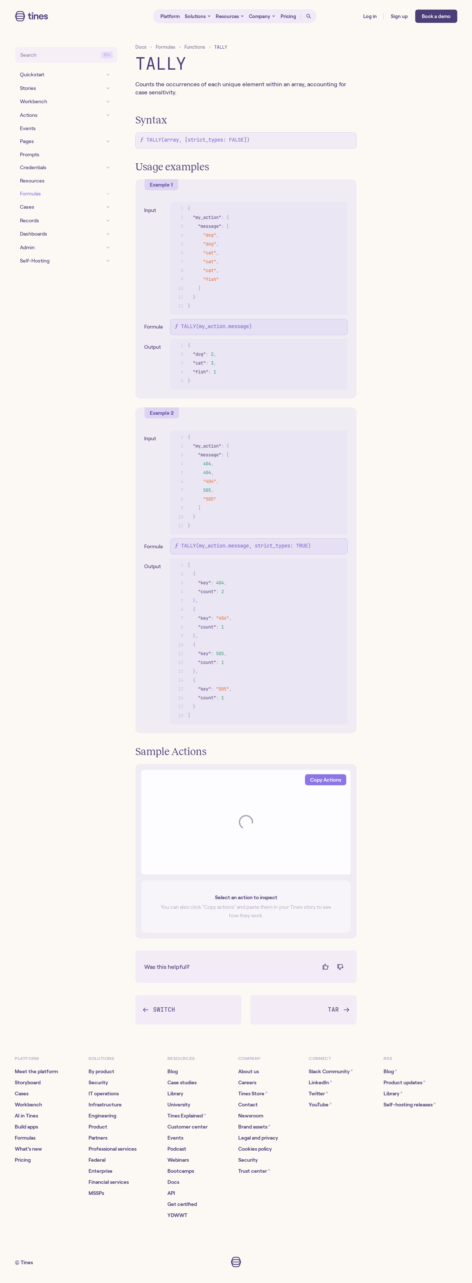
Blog (172, 1071)
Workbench (28, 1105)
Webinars (178, 1160)
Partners (97, 1138)
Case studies (182, 1082)
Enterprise (100, 1171)
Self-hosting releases (409, 1104)
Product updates (404, 1082)
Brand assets (254, 1126)
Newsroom (250, 1116)
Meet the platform (36, 1071)
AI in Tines (26, 1116)
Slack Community (331, 1071)
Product (97, 1127)
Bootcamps (180, 1171)
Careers (247, 1082)
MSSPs (96, 1193)
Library (175, 1093)
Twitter (318, 1093)
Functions (194, 47)
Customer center (187, 1127)
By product (101, 1071)
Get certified (182, 1204)
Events (175, 1138)
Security (98, 1082)
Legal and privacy (258, 1138)
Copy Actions (325, 780)
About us (248, 1071)
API (171, 1193)
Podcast (176, 1149)
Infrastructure (105, 1105)
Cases (21, 1093)
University (178, 1105)
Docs (140, 47)
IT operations (103, 1093)
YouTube (320, 1104)
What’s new (28, 1149)
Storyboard (28, 1082)
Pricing (23, 1160)
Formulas (165, 47)
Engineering (102, 1116)
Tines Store (252, 1093)
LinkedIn (320, 1082)
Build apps (26, 1127)
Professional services (112, 1149)
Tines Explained (186, 1115)
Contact (248, 1105)
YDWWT (177, 1215)
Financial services (108, 1182)
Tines (27, 1262)
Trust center (254, 1171)
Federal (96, 1160)
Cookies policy (255, 1149)
